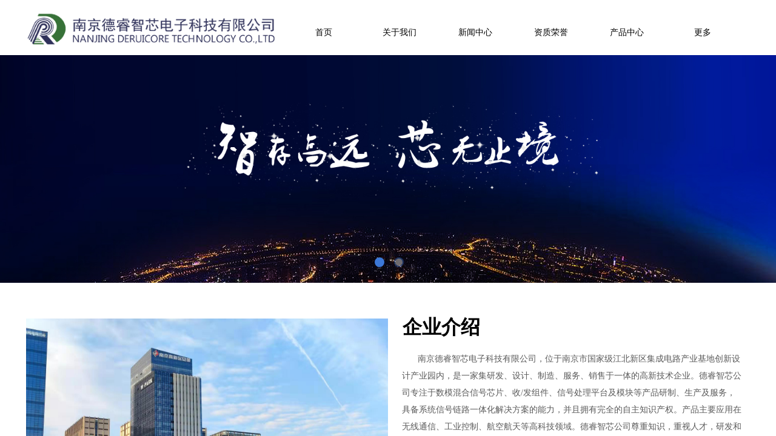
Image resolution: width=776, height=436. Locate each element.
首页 (323, 32)
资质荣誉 (551, 32)
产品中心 (627, 32)
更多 (702, 32)
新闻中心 (475, 32)
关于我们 (399, 32)
